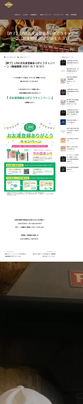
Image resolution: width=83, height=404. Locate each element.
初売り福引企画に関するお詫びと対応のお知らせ (73, 130)
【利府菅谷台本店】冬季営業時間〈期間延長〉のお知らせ (73, 112)
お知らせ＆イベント (25, 57)
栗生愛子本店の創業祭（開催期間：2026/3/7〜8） (73, 102)
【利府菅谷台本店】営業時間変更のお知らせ (73, 91)
